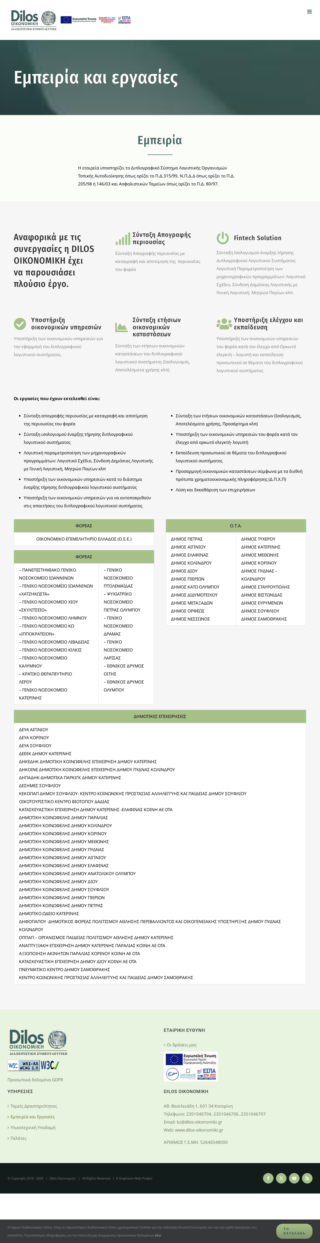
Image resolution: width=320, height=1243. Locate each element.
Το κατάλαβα (294, 1231)
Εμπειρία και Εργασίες (32, 1117)
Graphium (126, 1178)
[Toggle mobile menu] (309, 11)
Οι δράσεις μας (182, 1045)
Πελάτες (18, 1138)
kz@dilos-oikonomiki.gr (199, 1122)
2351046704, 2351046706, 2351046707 (226, 1114)
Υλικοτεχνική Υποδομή (33, 1127)
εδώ (158, 1235)
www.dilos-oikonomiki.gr (199, 1130)
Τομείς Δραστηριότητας (33, 1106)
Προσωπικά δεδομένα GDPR (35, 1080)
